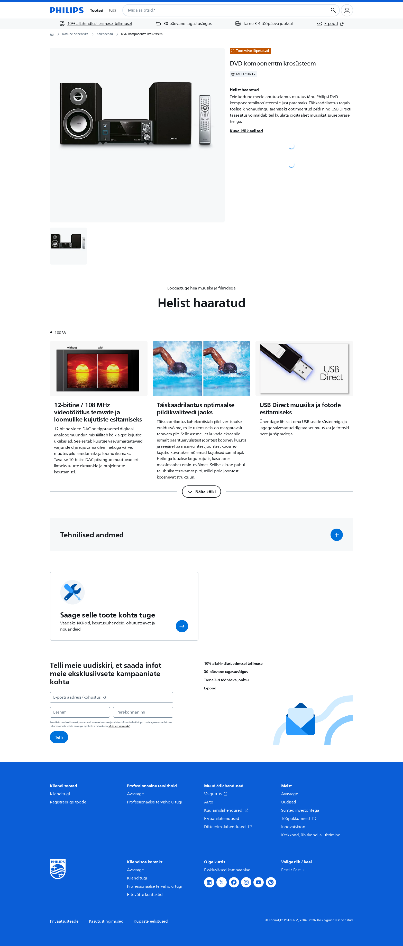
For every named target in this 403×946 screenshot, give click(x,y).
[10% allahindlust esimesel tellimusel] (95, 24)
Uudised (288, 802)
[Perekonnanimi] (143, 712)
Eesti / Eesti (293, 870)
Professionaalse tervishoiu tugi (154, 802)
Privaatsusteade (64, 921)
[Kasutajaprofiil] (347, 10)
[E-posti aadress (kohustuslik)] (111, 697)
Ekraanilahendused (221, 819)
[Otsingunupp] (333, 10)
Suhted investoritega (300, 810)
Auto (208, 802)
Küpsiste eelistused (151, 921)
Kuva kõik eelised (246, 131)
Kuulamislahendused (226, 810)
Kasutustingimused (106, 921)
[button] (337, 535)
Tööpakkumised (298, 819)
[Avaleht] (67, 10)
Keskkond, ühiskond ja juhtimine (310, 835)
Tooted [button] (96, 10)
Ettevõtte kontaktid (144, 895)
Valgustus (215, 794)
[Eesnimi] (80, 712)
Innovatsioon (293, 827)
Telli (59, 737)
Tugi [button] (112, 10)
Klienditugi (60, 794)
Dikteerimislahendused (228, 827)
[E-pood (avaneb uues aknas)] (330, 24)
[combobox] (219, 10)
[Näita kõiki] (201, 491)
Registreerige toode (68, 802)
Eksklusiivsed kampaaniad (227, 870)
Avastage (135, 794)
